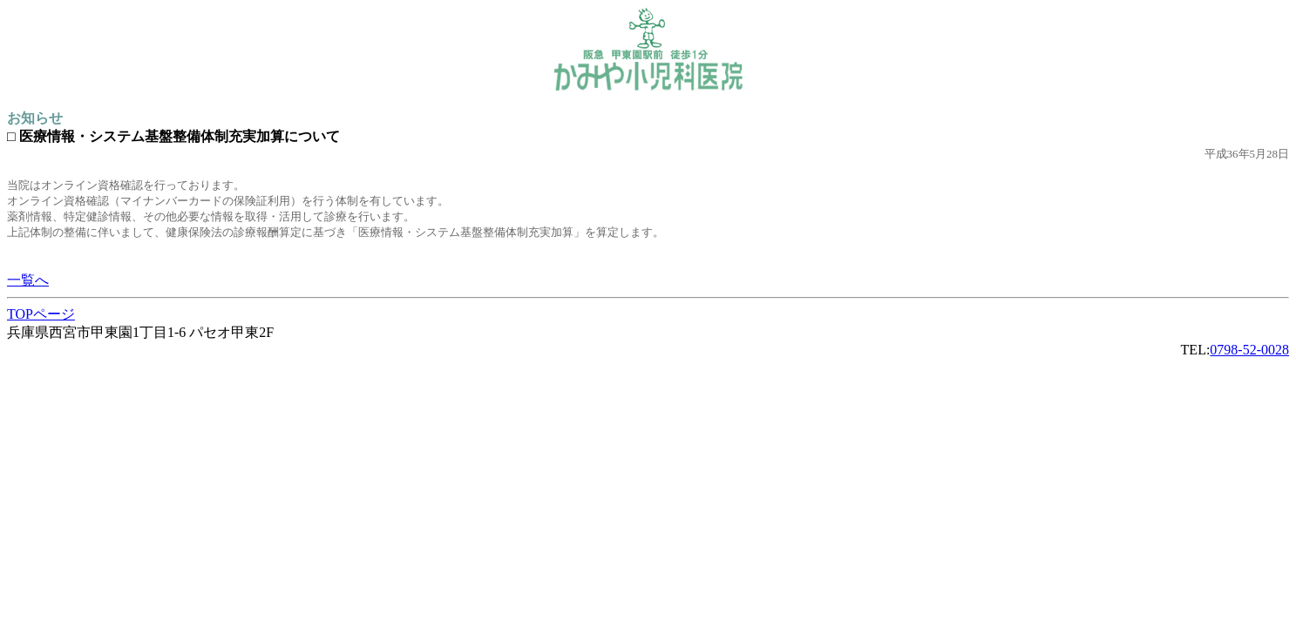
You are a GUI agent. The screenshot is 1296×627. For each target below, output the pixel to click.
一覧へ (28, 280)
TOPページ (41, 314)
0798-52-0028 (1249, 349)
